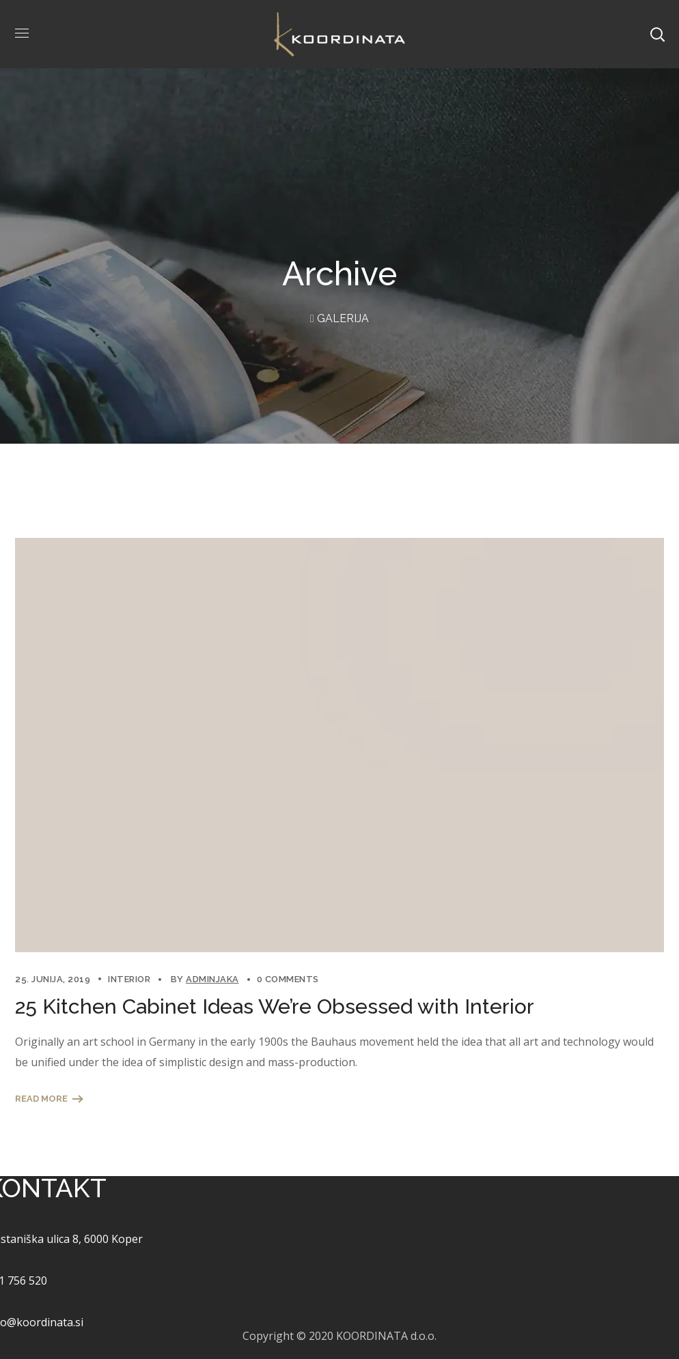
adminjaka (212, 979)
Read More (41, 1098)
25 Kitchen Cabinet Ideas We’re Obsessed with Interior (274, 1006)
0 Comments (288, 979)
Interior (129, 979)
